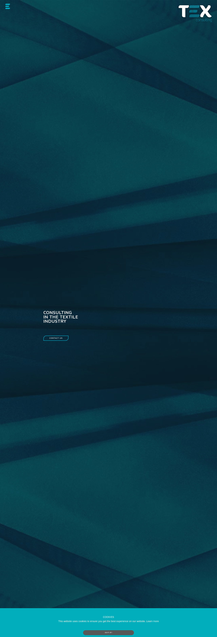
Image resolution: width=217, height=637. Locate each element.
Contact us (56, 338)
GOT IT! (108, 633)
